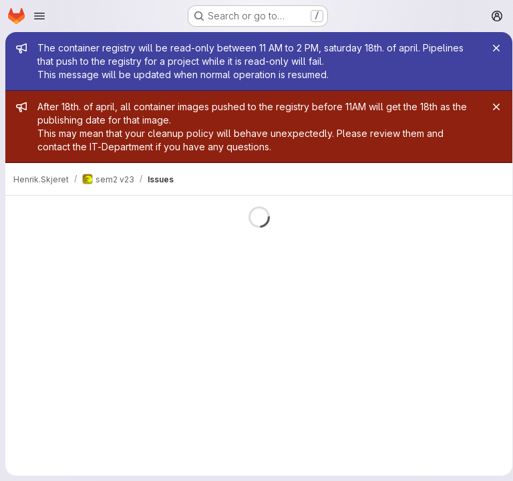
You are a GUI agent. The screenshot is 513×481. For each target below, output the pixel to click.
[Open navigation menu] (39, 16)
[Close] (492, 48)
